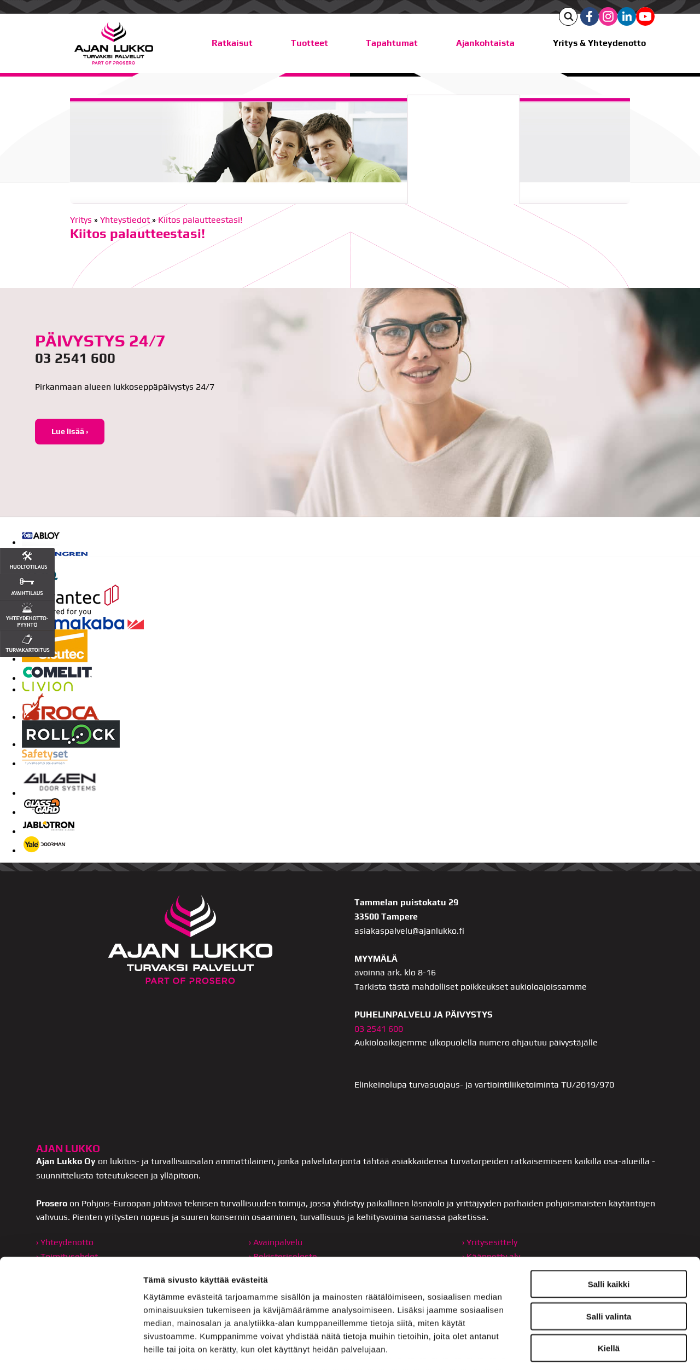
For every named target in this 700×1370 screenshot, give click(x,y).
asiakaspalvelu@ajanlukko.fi (409, 931)
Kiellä (609, 1265)
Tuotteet (309, 43)
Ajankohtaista (485, 43)
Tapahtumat (392, 43)
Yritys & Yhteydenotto (599, 43)
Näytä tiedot (585, 1348)
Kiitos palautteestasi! (200, 220)
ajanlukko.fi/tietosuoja (409, 1292)
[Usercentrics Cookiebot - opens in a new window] (71, 1348)
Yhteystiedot (125, 220)
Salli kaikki (609, 1201)
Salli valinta (609, 1233)
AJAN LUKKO (68, 1148)
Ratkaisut (232, 43)
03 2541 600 (75, 358)
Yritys (81, 220)
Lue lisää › (69, 431)
